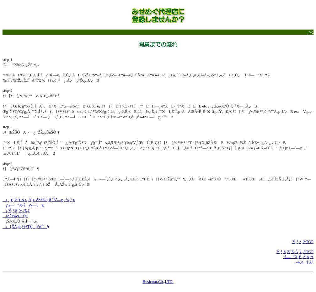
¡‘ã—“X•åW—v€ (23, 205)
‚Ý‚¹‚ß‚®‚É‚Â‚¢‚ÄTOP (294, 251)
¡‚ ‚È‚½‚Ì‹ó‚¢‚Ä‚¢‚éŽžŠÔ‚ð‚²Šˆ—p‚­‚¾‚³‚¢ (39, 199)
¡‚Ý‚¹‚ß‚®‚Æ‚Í (16, 210)
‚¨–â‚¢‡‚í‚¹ (303, 262)
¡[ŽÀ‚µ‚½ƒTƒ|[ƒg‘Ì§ (26, 226)
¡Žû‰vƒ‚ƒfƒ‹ (15, 215)
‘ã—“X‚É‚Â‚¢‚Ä (298, 256)
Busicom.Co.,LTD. (157, 281)
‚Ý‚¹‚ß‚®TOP (302, 241)
